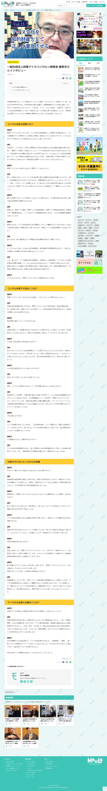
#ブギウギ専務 (82, 246)
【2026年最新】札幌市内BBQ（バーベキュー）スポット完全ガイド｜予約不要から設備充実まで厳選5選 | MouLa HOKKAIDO (92, 95)
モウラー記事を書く (98, 5)
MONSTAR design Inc (62, 787)
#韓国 (79, 228)
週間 (89, 63)
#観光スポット (82, 243)
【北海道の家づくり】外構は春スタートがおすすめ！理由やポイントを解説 (92, 194)
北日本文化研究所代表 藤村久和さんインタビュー (47, 721)
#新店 (85, 228)
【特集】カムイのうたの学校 (14, 764)
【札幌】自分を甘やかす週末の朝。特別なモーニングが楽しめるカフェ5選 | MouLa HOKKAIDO (92, 88)
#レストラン (89, 235)
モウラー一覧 (30, 777)
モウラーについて (11, 770)
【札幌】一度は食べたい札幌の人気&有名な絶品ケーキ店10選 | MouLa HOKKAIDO (92, 115)
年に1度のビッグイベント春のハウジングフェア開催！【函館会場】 (92, 201)
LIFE (29, 768)
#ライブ (96, 228)
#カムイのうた (9, 692)
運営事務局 (49, 768)
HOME (6, 10)
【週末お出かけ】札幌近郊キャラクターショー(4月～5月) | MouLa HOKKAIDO (92, 68)
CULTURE (31, 766)
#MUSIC (88, 230)
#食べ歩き (81, 235)
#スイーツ (81, 220)
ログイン (102, 1)
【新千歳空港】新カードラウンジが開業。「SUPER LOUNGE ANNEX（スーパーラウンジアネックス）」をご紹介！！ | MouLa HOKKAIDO (92, 75)
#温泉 (97, 241)
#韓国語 (97, 235)
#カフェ (87, 222)
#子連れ (97, 225)
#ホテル (90, 243)
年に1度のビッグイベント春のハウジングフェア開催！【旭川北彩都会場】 (92, 208)
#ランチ (80, 222)
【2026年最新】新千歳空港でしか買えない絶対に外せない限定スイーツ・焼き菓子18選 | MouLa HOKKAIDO (92, 82)
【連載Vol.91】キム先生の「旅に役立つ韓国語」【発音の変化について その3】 (92, 188)
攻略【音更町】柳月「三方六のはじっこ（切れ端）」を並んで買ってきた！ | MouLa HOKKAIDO (92, 109)
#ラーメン (89, 225)
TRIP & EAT (31, 764)
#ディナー (81, 230)
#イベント (88, 220)
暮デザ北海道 (10, 761)
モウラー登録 (93, 1)
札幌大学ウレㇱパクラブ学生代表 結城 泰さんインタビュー (65, 721)
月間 (98, 63)
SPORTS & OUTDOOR (35, 770)
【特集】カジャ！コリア (13, 766)
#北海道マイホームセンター (85, 241)
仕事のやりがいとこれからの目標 (21, 93)
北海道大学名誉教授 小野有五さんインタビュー (30, 721)
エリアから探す (31, 772)
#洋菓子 (92, 238)
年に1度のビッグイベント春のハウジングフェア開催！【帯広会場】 (92, 181)
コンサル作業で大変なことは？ (21, 90)
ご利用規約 (49, 764)
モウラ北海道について (12, 768)
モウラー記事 (76, 1)
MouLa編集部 (24, 675)
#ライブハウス (92, 246)
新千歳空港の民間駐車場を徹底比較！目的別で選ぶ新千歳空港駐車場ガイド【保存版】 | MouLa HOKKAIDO (92, 102)
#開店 (90, 228)
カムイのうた (20, 10)
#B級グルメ (81, 225)
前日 (80, 63)
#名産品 (80, 238)
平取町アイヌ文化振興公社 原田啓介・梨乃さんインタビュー (12, 721)
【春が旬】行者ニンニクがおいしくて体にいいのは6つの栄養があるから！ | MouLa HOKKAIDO (92, 122)
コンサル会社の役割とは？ (20, 87)
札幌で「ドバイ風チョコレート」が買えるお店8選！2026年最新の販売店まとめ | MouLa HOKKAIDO (92, 129)
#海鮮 (86, 238)
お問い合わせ (49, 761)
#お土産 (95, 230)
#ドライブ (91, 233)
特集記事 (84, 1)
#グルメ (93, 222)
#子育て (96, 220)
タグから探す (30, 774)
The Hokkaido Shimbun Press (47, 787)
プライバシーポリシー (52, 766)
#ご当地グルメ (82, 233)
